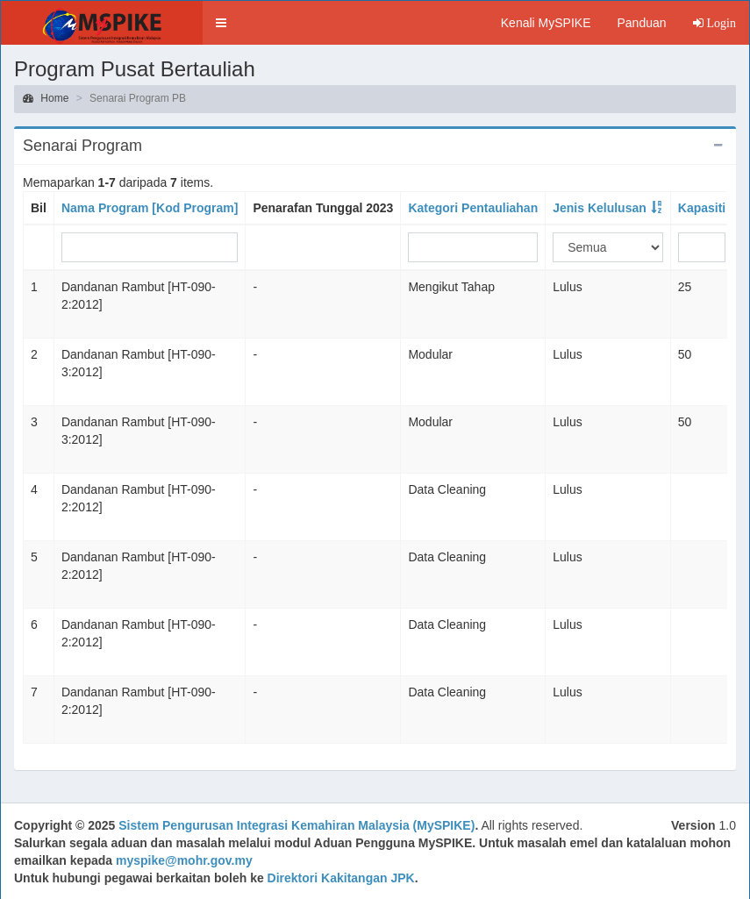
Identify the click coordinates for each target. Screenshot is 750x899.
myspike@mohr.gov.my (184, 860)
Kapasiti (701, 208)
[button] (221, 23)
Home (45, 98)
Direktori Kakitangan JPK (341, 878)
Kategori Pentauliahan (473, 208)
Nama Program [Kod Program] (149, 208)
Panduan (641, 23)
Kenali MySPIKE (546, 23)
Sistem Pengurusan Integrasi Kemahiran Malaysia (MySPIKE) (296, 825)
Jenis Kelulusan (599, 208)
